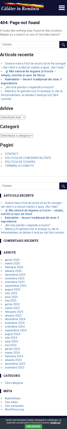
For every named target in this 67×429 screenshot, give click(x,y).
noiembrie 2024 (14, 323)
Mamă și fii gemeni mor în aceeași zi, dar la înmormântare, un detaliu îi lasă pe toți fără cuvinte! (32, 95)
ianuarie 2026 (13, 271)
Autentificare (13, 398)
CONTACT (11, 153)
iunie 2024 (11, 341)
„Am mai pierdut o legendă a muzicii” (29, 87)
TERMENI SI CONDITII (19, 165)
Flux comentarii (14, 406)
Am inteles (33, 426)
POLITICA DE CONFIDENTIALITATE (28, 158)
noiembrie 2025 (14, 278)
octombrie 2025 (15, 282)
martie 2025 (12, 308)
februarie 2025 (14, 311)
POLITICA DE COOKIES (20, 162)
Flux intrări (11, 402)
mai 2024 (10, 345)
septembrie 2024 (15, 330)
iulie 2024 (11, 337)
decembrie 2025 (15, 274)
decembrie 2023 (15, 363)
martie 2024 (12, 352)
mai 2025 (10, 300)
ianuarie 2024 (13, 360)
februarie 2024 (14, 356)
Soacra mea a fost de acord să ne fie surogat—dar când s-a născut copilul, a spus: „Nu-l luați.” (32, 204)
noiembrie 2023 (14, 367)
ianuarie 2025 (13, 315)
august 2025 (12, 289)
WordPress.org (14, 409)
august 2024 (12, 334)
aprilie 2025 (12, 304)
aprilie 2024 (12, 349)
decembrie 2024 (15, 319)
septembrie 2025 (15, 285)
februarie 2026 (14, 267)
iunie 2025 (11, 297)
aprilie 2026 (12, 260)
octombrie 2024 (15, 326)
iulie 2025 (11, 293)
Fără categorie (14, 383)
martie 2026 (12, 263)
